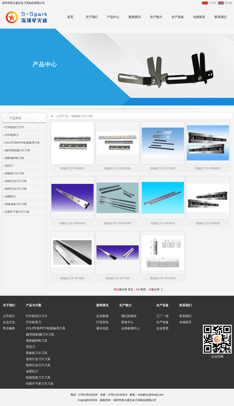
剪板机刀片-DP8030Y (72, 223)
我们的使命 (129, 316)
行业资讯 (102, 322)
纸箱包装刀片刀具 (38, 377)
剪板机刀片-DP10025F (117, 223)
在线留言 (199, 17)
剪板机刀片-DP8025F (208, 168)
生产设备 (177, 17)
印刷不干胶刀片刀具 (40, 383)
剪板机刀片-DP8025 (208, 223)
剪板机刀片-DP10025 (163, 278)
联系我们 (220, 17)
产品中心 (113, 17)
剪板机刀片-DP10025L (117, 168)
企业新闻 (102, 316)
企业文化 (9, 322)
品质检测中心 (130, 328)
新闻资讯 (135, 17)
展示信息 (102, 328)
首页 (70, 17)
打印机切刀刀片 (36, 316)
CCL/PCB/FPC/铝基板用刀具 (45, 328)
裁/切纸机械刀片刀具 (40, 334)
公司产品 (62, 116)
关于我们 (92, 17)
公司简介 (9, 316)
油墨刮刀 (32, 371)
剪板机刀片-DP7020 (118, 278)
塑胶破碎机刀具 (36, 340)
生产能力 (156, 17)
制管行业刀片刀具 (38, 365)
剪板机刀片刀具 (82, 116)
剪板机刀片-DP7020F (163, 168)
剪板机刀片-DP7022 (72, 278)
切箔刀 (30, 346)
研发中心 (127, 322)
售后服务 (9, 328)
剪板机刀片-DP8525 (72, 168)
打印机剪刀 (33, 322)
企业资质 (162, 328)
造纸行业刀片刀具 (38, 359)
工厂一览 (162, 316)
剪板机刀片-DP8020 (163, 223)
